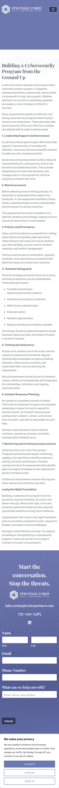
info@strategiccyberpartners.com (30, 605)
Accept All (29, 763)
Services (34, 543)
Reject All (29, 781)
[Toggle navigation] (53, 9)
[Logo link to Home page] (21, 9)
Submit (8, 721)
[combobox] (29, 694)
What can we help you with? (23, 686)
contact (6, 547)
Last (33, 645)
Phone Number (14, 670)
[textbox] (29, 695)
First (4, 645)
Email (8, 653)
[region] (29, 761)
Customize (29, 772)
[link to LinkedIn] (29, 622)
